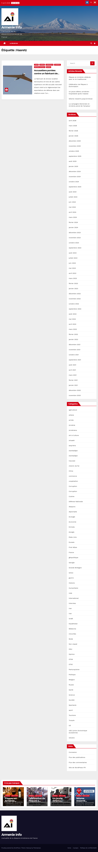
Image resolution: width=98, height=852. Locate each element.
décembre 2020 (75, 390)
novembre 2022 (75, 299)
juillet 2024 (73, 197)
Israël (71, 619)
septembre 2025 (75, 156)
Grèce (71, 573)
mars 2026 (73, 126)
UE (70, 725)
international (74, 598)
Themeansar (37, 848)
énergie (71, 532)
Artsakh (72, 440)
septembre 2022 (75, 309)
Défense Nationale (40, 67)
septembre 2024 (75, 187)
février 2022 (73, 334)
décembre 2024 (75, 171)
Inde (70, 593)
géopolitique (73, 557)
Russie (71, 685)
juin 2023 (72, 263)
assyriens (72, 445)
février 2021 (73, 380)
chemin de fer (74, 466)
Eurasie (71, 542)
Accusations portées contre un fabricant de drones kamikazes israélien (48, 73)
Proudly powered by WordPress (11, 848)
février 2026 (73, 131)
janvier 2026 (73, 136)
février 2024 (73, 222)
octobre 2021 (74, 355)
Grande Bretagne (75, 568)
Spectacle (72, 705)
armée (36, 64)
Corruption (73, 486)
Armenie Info (11, 27)
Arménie (42, 64)
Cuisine (71, 496)
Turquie (72, 720)
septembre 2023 (75, 248)
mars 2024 (73, 217)
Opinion (72, 654)
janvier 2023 (73, 288)
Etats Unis (73, 537)
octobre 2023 (74, 243)
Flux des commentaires (78, 762)
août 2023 (72, 253)
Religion (72, 680)
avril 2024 (72, 212)
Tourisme (72, 715)
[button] (91, 43)
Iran (70, 608)
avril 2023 (72, 273)
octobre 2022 (74, 304)
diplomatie (73, 512)
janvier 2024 (73, 227)
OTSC (71, 664)
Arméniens (73, 430)
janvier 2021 (73, 385)
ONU (70, 649)
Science (72, 695)
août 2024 (72, 192)
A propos (14, 43)
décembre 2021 (74, 344)
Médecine (72, 629)
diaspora (72, 507)
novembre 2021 (74, 350)
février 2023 (73, 283)
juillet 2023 (73, 258)
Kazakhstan (73, 624)
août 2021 (72, 365)
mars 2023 (73, 278)
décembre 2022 (75, 294)
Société (71, 700)
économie (72, 522)
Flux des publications (77, 757)
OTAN (71, 659)
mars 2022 (73, 329)
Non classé (73, 644)
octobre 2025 (74, 151)
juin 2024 (72, 202)
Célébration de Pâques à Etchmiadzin (37, 801)
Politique (72, 674)
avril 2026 (72, 120)
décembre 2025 (75, 141)
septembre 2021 (75, 360)
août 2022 (72, 314)
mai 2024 (72, 207)
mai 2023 (72, 268)
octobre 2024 (74, 182)
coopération (73, 481)
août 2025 (72, 161)
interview (72, 603)
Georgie (72, 563)
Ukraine (72, 738)
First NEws (73, 547)
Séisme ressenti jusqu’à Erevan (81, 99)
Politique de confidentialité (88, 848)
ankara (71, 415)
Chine (71, 471)
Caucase (72, 461)
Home (69, 848)
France (71, 552)
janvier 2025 (73, 166)
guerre (49, 67)
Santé (71, 690)
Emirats (72, 527)
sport (71, 710)
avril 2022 (72, 324)
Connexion (73, 752)
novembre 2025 (75, 146)
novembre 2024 (75, 176)
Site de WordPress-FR (77, 767)
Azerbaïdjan (49, 64)
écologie (72, 517)
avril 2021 (72, 370)
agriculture (73, 410)
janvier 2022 (73, 339)
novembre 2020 (75, 395)
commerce (57, 64)
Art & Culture (74, 435)
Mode (71, 639)
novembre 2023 (75, 238)
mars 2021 (73, 375)
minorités (72, 634)
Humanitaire (73, 588)
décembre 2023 (75, 232)
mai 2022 (72, 319)
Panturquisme (74, 669)
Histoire (72, 583)
